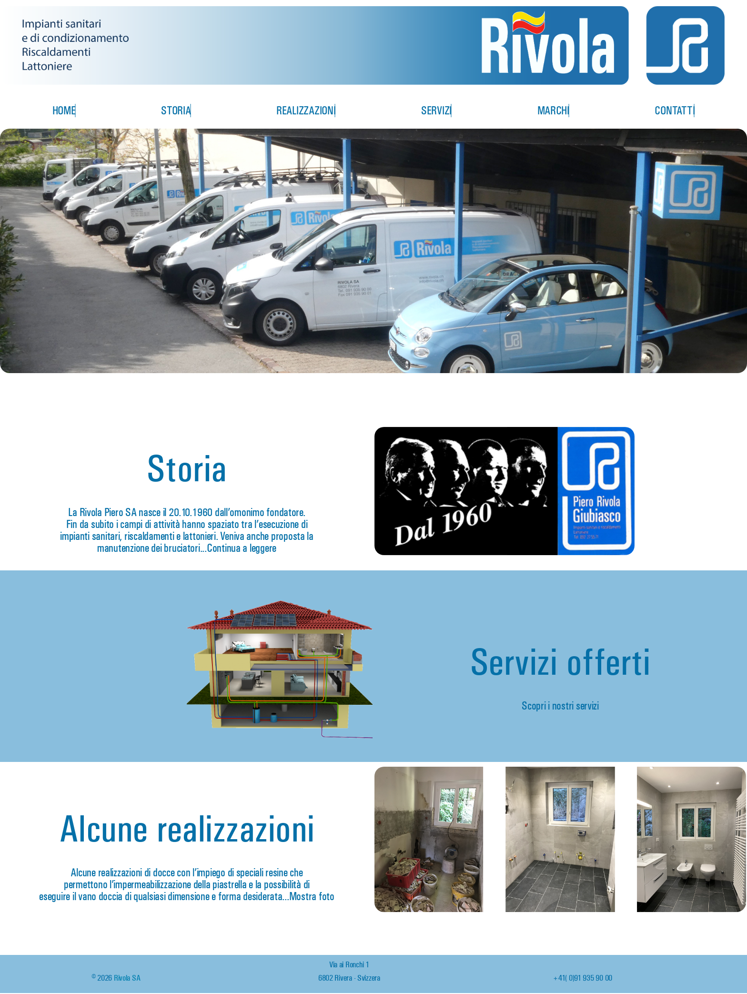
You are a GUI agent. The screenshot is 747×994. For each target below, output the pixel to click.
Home (64, 110)
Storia (176, 110)
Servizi (436, 110)
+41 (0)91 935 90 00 (582, 978)
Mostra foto (311, 896)
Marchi (553, 110)
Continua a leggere (241, 548)
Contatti (675, 110)
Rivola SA (127, 978)
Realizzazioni (306, 110)
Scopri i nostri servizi (560, 705)
